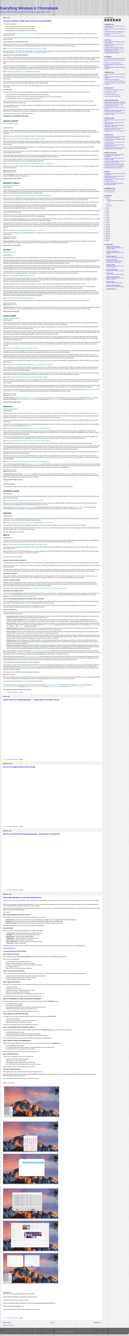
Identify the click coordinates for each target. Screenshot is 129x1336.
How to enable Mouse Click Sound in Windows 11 (114, 81)
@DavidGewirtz (81, 685)
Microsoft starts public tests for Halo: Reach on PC (114, 130)
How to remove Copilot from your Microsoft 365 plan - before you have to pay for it (28, 195)
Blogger (71, 1331)
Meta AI (47, 52)
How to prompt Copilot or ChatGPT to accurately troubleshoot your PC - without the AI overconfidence (114, 155)
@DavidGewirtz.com (54, 686)
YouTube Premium (89, 399)
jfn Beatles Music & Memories (112, 276)
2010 (107, 235)
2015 (107, 226)
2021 (107, 215)
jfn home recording (110, 264)
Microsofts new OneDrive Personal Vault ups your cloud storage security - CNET (114, 126)
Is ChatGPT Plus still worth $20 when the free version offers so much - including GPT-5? (30, 163)
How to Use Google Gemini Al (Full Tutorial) (19, 767)
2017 (107, 222)
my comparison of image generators (29, 666)
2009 (107, 236)
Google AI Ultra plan (54, 399)
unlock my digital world (111, 256)
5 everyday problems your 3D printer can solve (114, 47)
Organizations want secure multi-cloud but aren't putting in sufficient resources (114, 177)
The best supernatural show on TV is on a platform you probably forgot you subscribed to (114, 137)
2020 (107, 217)
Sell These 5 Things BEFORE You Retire (114, 282)
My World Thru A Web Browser (113, 246)
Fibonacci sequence (49, 624)
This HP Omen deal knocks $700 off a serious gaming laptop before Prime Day (113, 105)
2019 (107, 218)
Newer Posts (6, 1322)
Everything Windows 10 (111, 289)
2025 (107, 208)
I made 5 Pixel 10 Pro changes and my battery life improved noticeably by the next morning (114, 148)
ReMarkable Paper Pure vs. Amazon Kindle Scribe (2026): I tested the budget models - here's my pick (114, 102)
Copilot (16, 52)
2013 (107, 229)
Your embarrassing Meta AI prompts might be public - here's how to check (26, 544)
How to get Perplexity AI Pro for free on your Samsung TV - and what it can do (27, 461)
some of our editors (36, 464)
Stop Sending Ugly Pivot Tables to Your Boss (115, 270)
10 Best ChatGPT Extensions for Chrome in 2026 (114, 36)
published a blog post (79, 507)
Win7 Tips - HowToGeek (109, 191)
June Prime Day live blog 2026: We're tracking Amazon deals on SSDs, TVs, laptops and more (114, 164)
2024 (107, 209)
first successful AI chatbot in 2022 (25, 33)
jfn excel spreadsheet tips (112, 269)
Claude (34, 52)
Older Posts (97, 1322)
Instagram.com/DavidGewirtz (33, 686)
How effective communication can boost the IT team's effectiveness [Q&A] (113, 184)
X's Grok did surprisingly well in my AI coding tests (20, 298)
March (108, 204)
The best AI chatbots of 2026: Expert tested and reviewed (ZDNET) (27, 21)
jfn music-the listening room (112, 251)
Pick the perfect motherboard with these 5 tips (113, 89)
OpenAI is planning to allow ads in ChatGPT (23, 507)
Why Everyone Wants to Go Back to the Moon (115, 286)
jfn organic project (110, 281)
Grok (20, 52)
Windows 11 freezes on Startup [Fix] (111, 79)
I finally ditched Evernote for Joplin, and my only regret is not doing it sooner (114, 145)
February (109, 205)
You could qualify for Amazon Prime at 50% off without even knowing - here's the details (113, 167)
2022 (107, 213)
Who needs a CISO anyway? (110, 181)
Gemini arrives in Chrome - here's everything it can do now (22, 348)
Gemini (24, 52)
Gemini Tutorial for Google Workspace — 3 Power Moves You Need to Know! (31, 700)
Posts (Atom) (11, 1325)
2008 (107, 238)
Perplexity (29, 52)
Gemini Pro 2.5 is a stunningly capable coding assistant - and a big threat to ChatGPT (29, 364)
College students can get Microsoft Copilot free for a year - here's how (25, 230)
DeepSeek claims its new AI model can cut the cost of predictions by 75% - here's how (29, 522)
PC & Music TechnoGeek (111, 259)
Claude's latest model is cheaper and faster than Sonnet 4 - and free (24, 500)
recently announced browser (75, 166)
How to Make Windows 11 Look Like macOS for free (22, 897)
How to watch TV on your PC (110, 93)
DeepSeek (39, 52)
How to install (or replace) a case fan (112, 94)
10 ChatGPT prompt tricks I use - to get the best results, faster (23, 71)
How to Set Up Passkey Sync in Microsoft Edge (114, 31)
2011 (107, 233)
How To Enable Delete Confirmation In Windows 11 (115, 58)
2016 (107, 224)
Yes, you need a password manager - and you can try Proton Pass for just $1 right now (114, 162)
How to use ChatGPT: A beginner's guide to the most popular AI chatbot (25, 138)
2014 (107, 227)
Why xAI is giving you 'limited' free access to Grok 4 (20, 275)
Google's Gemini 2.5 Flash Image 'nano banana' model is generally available (26, 377)
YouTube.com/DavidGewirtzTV (77, 686)
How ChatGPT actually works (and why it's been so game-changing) (48, 588)
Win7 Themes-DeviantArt (109, 190)
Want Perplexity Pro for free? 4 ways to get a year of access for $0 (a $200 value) (28, 428)
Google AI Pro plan (31, 398)
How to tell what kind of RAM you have (112, 96)
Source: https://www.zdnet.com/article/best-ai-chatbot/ (17, 689)
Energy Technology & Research (113, 285)
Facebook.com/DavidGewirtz (10, 686)
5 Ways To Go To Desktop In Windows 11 (113, 62)
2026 (107, 197)
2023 (107, 211)
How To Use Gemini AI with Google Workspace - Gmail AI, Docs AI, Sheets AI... (32, 834)
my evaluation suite (21, 652)
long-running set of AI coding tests (40, 651)
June (108, 199)
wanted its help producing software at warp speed (21, 596)
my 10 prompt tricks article (31, 656)
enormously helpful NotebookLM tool (27, 399)
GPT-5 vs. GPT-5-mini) (32, 66)
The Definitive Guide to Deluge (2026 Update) (115, 274)
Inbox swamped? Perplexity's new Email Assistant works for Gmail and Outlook (28, 441)
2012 (107, 231)
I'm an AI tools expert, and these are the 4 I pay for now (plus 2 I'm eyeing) (26, 48)
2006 (107, 240)
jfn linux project (109, 273)
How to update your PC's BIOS (110, 91)
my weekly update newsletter (53, 685)
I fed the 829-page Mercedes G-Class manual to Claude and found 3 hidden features (114, 52)
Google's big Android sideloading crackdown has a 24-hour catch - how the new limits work (114, 111)
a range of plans (27, 474)
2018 (107, 220)
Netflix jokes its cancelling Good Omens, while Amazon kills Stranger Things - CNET (113, 129)
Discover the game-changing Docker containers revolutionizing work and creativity (114, 49)
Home (52, 1322)
